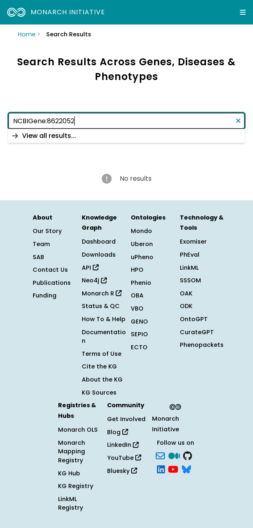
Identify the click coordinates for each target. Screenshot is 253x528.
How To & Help (103, 319)
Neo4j (94, 280)
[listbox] (126, 136)
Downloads (99, 255)
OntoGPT (194, 319)
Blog (117, 432)
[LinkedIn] (161, 468)
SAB (38, 257)
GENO (139, 321)
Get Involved (126, 419)
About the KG (102, 379)
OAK (186, 293)
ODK (186, 306)
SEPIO (139, 334)
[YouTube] (173, 468)
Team (41, 244)
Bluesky (122, 471)
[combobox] (126, 121)
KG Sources (99, 392)
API (90, 268)
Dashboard (99, 241)
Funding (44, 295)
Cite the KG (99, 366)
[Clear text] (236, 121)
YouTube (124, 458)
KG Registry (75, 486)
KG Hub (69, 473)
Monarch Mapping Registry (71, 451)
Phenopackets (202, 345)
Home (27, 34)
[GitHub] (187, 454)
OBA (137, 295)
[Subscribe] (160, 454)
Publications (52, 283)
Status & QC (101, 306)
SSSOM (190, 280)
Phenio (141, 283)
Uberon (142, 244)
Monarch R (101, 293)
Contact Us (50, 270)
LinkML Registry (70, 503)
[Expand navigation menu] (243, 12)
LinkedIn (123, 445)
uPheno (142, 257)
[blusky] (186, 468)
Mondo (141, 231)
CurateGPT (197, 332)
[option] (126, 136)
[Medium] (174, 454)
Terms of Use (101, 354)
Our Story (47, 231)
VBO (137, 308)
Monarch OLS (78, 430)
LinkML (189, 268)
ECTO (139, 347)
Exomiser (193, 241)
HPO (137, 270)
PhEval (189, 255)
